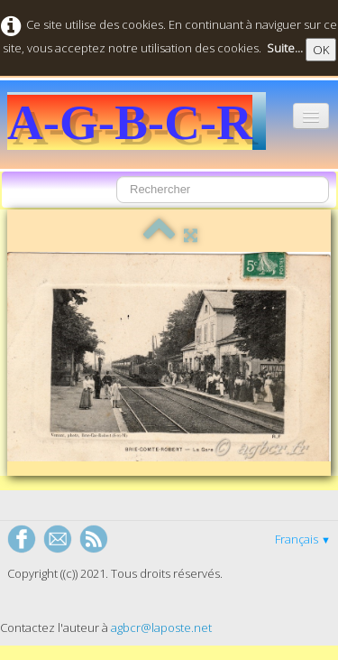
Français (303, 539)
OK (321, 50)
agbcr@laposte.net (161, 627)
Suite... (285, 48)
